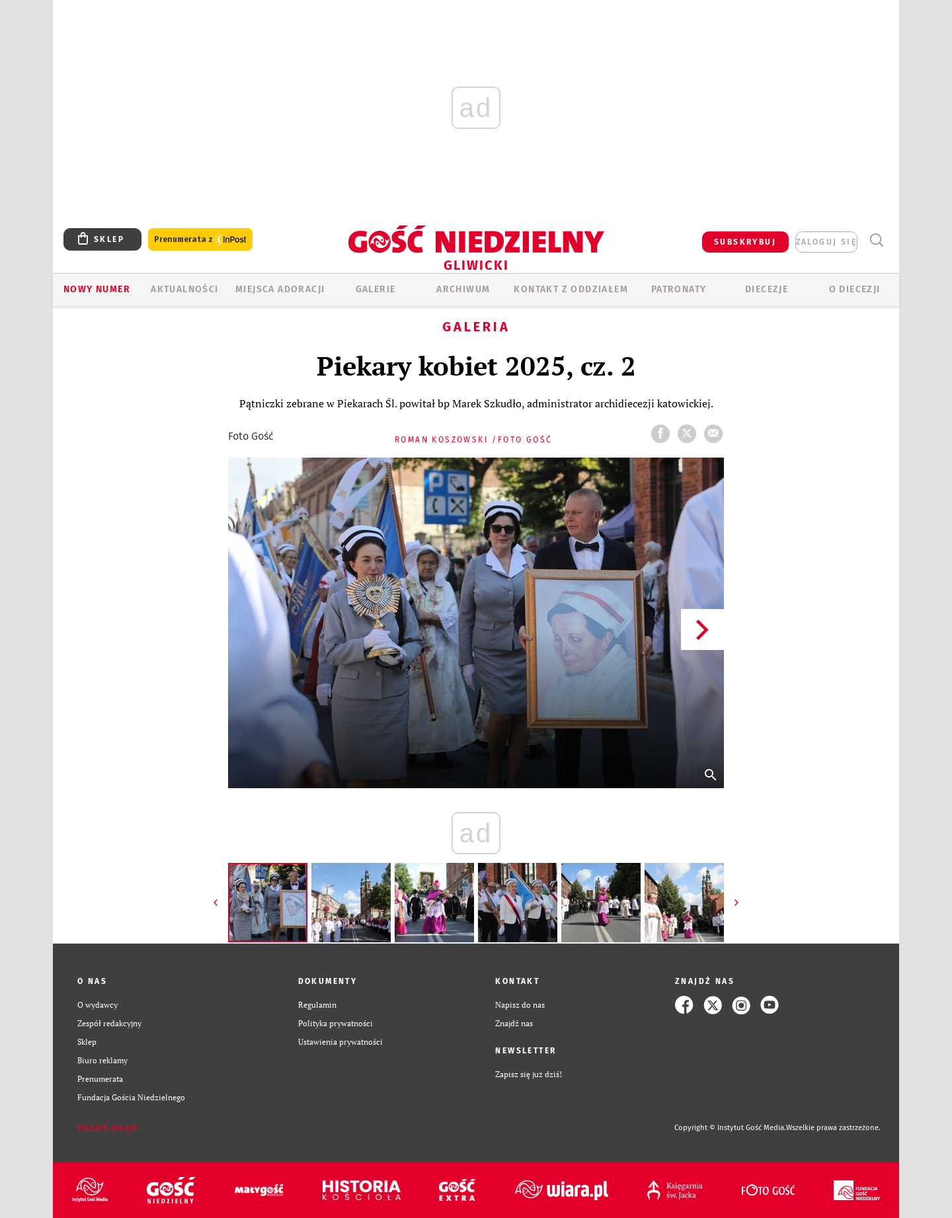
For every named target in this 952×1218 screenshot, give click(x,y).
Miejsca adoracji (280, 289)
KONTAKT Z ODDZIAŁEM (571, 289)
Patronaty (679, 289)
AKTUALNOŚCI (184, 289)
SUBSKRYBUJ (745, 242)
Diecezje (766, 289)
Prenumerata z (200, 239)
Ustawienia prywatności (340, 1042)
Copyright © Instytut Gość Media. (730, 1127)
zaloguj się (826, 242)
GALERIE (376, 289)
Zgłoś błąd (107, 1128)
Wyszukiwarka (876, 240)
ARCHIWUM (463, 289)
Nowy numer (96, 289)
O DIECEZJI (855, 289)
